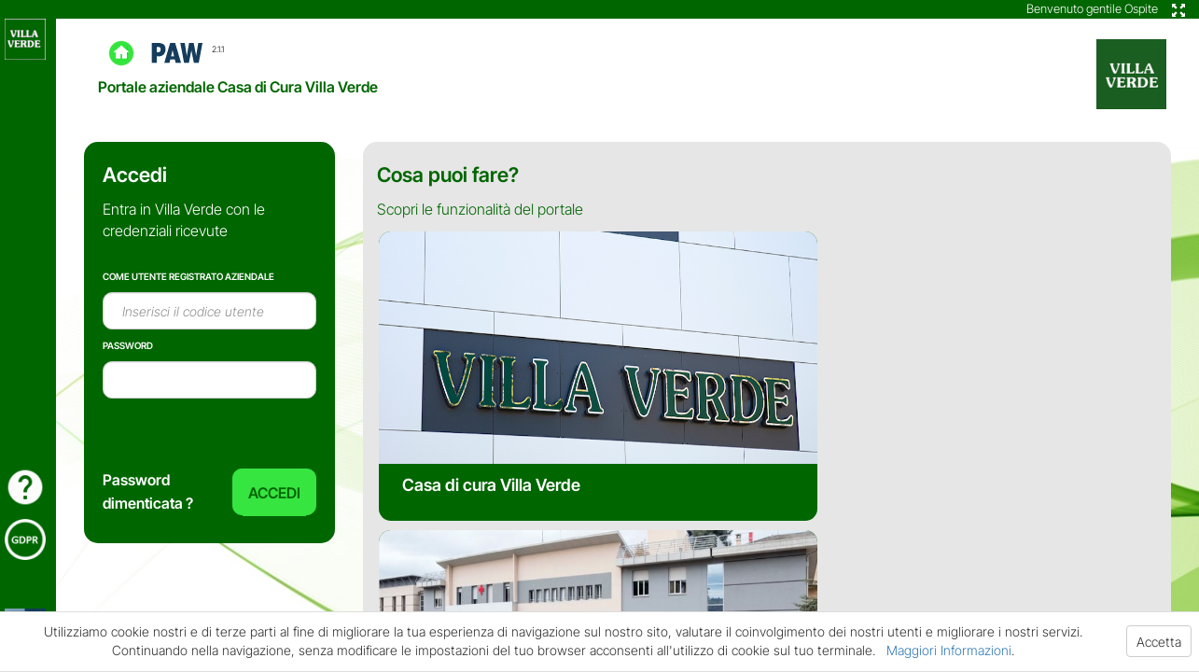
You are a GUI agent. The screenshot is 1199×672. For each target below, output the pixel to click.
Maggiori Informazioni (948, 650)
